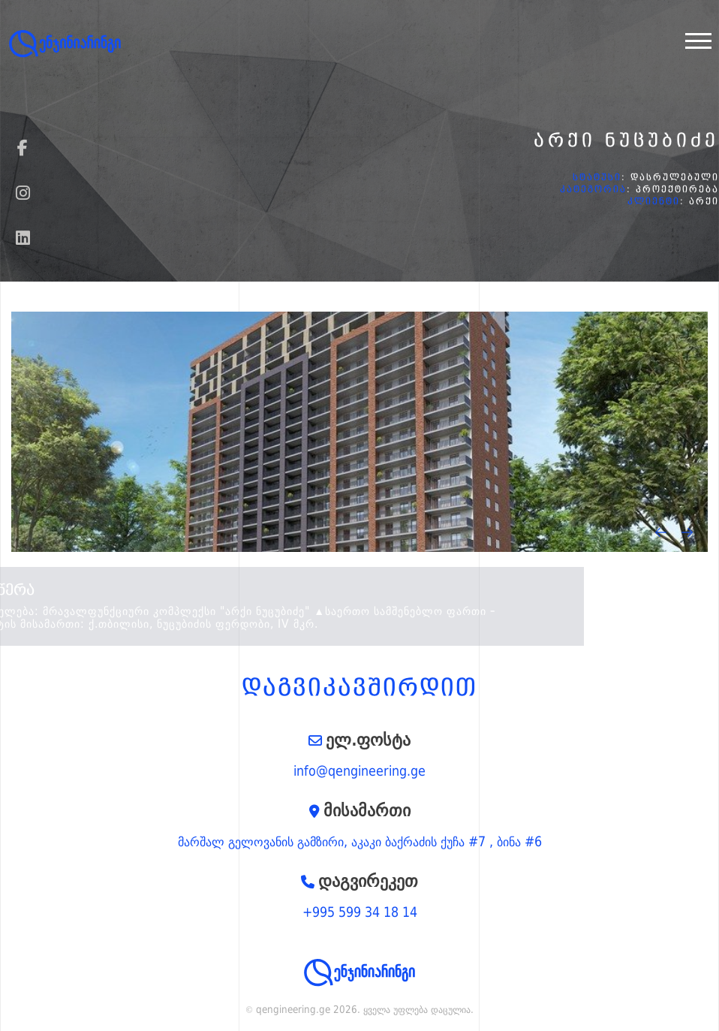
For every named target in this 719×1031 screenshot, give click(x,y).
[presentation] (660, 532)
